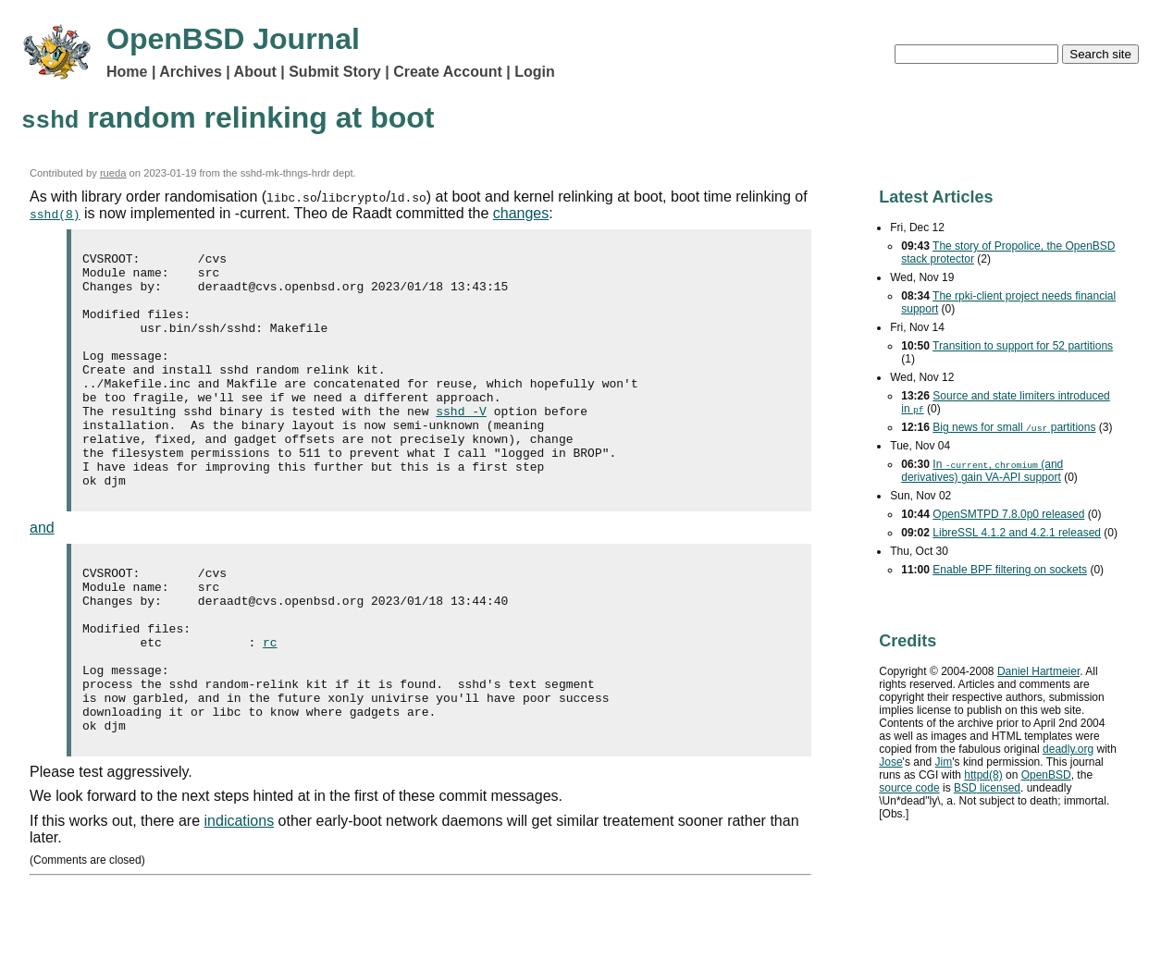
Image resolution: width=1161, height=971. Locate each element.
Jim (944, 762)
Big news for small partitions (1014, 427)
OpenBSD (1046, 774)
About (255, 72)
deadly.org (1068, 749)
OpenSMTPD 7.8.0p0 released (1008, 514)
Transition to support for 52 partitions (1023, 345)
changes (521, 213)
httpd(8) (983, 774)
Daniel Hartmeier (1038, 671)
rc (270, 705)
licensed (987, 787)
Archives (190, 72)
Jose (890, 762)
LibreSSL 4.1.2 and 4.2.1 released (1017, 532)
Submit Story (335, 72)
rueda (113, 172)
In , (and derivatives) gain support (982, 471)
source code (909, 787)
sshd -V (461, 444)
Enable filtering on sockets (1010, 569)
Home (126, 72)
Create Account (447, 72)
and (42, 575)
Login (534, 72)
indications (239, 901)
